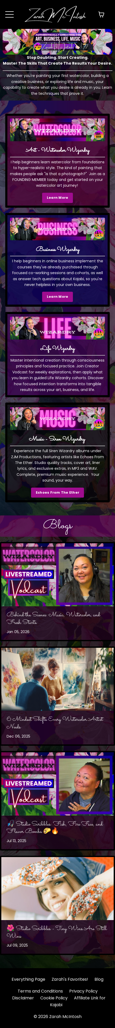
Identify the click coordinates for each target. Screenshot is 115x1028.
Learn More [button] (57, 197)
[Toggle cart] (101, 14)
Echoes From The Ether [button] (57, 492)
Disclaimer (23, 998)
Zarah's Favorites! (70, 979)
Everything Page (28, 979)
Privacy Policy (83, 991)
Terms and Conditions (40, 991)
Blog (98, 979)
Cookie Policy (54, 998)
